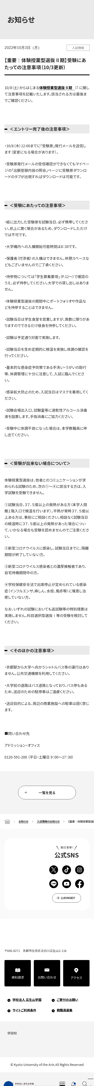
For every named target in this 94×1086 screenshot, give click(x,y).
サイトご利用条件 (24, 1010)
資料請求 (17, 977)
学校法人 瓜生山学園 (26, 999)
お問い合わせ (47, 977)
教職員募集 (64, 1010)
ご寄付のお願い (67, 999)
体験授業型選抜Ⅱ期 (55, 87)
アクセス (76, 977)
